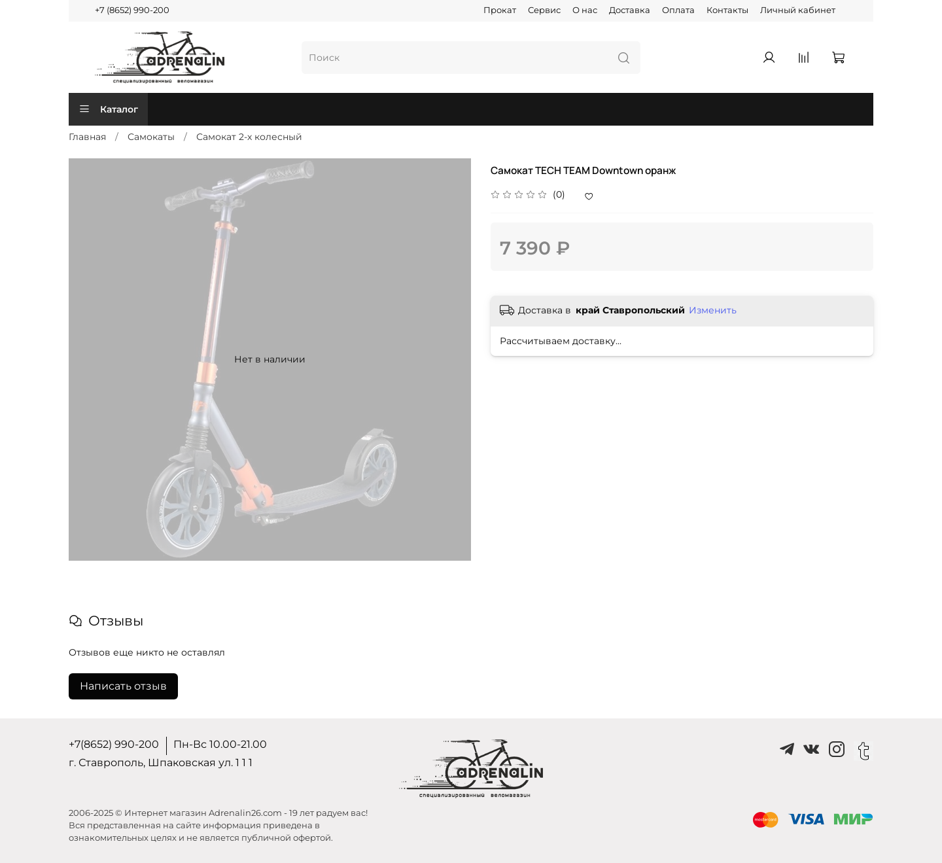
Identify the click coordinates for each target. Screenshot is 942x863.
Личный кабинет (797, 10)
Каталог (108, 109)
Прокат (499, 10)
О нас (584, 10)
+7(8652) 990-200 (114, 744)
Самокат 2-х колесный (249, 137)
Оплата (678, 10)
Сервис (544, 10)
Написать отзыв (123, 686)
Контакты (727, 10)
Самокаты (151, 137)
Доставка (629, 10)
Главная (87, 137)
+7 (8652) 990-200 (132, 10)
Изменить (713, 310)
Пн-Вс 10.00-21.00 (220, 744)
